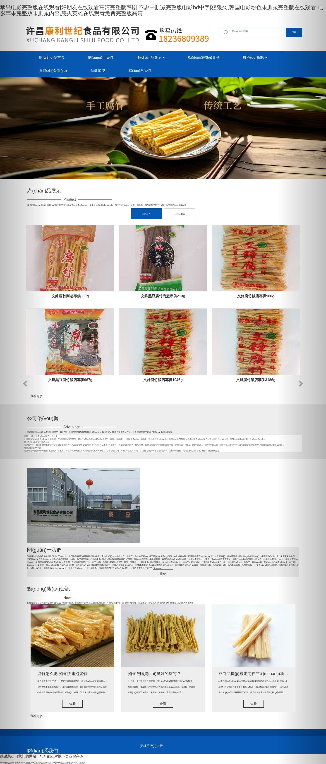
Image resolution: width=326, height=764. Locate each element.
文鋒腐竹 (146, 214)
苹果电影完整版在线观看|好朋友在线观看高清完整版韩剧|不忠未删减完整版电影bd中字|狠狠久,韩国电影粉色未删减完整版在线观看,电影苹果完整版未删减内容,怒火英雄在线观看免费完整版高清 (161, 10)
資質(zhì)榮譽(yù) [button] (53, 70)
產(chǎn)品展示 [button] (151, 57)
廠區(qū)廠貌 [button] (255, 57)
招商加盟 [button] (98, 70)
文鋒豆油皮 (180, 214)
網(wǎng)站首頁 (52, 57)
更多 (163, 573)
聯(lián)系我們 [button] (140, 70)
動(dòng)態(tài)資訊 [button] (203, 57)
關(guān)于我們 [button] (100, 57)
